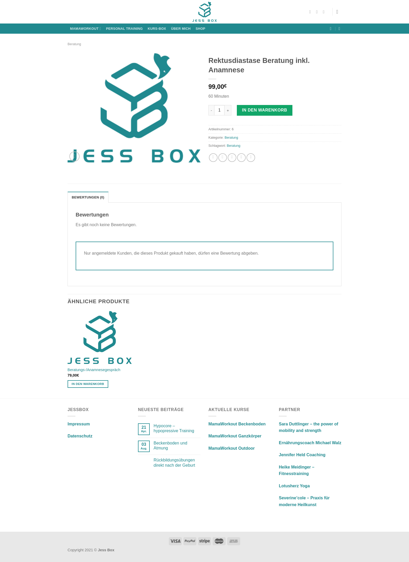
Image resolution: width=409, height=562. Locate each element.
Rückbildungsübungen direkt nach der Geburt (174, 462)
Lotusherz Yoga (294, 486)
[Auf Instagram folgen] (318, 11)
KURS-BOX (157, 29)
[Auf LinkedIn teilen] (250, 157)
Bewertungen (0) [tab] (88, 197)
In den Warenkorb (264, 110)
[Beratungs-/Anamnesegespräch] (100, 337)
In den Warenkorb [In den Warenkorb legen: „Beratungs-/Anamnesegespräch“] (88, 383)
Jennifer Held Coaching (302, 455)
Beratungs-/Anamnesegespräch (94, 370)
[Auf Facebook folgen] (311, 11)
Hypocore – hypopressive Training (174, 428)
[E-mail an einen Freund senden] (232, 157)
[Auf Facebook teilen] (213, 157)
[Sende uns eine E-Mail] (325, 11)
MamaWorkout (85, 28)
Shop (200, 29)
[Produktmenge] (219, 110)
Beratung (74, 44)
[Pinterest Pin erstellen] (241, 157)
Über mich (181, 29)
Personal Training (124, 29)
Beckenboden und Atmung (170, 445)
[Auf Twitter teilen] (222, 157)
